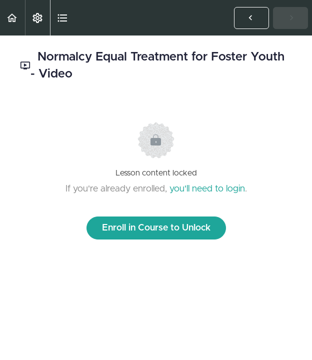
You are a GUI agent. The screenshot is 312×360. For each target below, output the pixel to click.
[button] (12, 18)
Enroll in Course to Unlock (156, 228)
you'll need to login (207, 189)
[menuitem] (37, 18)
